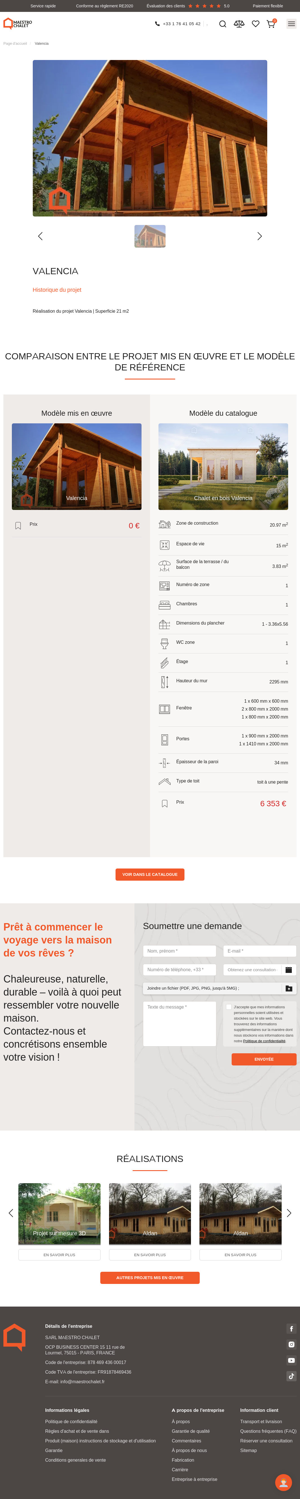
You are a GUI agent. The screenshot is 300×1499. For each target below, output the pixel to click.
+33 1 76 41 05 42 (181, 22)
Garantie (53, 1450)
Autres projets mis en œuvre (149, 1277)
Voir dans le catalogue (149, 872)
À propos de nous (189, 1450)
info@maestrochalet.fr (82, 1381)
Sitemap (248, 1450)
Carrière (180, 1469)
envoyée (264, 1057)
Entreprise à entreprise (194, 1479)
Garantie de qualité (191, 1431)
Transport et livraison (261, 1421)
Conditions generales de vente (75, 1459)
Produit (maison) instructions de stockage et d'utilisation (100, 1440)
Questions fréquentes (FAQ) (268, 1431)
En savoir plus (59, 1253)
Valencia (42, 41)
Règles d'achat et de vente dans (77, 1431)
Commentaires (186, 1440)
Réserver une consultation (266, 1440)
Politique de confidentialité (264, 1038)
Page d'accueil (15, 41)
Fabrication (183, 1459)
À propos (181, 1421)
